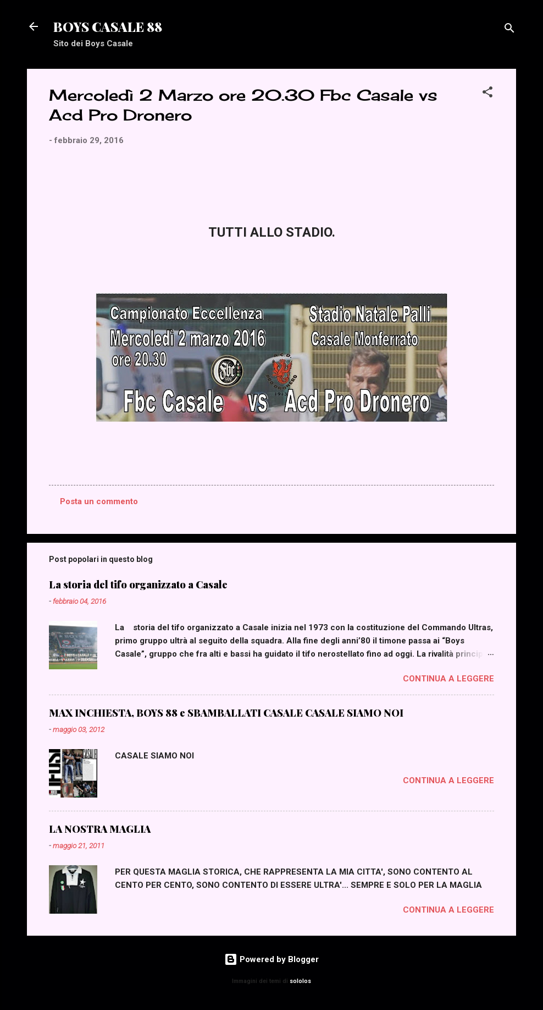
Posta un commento (99, 501)
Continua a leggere (448, 679)
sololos (300, 981)
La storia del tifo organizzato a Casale (138, 584)
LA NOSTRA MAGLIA (100, 829)
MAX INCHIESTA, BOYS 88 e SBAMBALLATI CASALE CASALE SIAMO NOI (226, 712)
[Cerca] (509, 30)
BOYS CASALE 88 (107, 26)
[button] (487, 93)
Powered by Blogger (271, 959)
